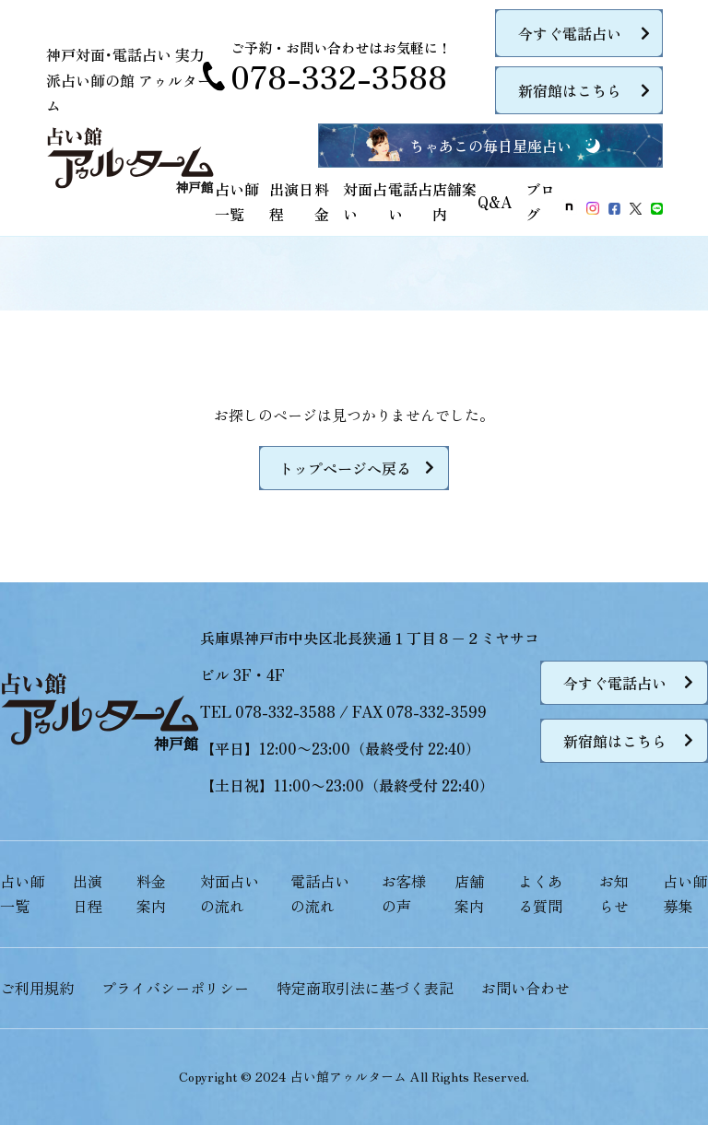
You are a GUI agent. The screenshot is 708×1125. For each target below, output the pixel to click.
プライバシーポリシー (175, 988)
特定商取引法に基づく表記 (365, 988)
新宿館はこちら (569, 90)
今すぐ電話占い (569, 33)
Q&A (495, 202)
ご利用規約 (37, 988)
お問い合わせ (525, 988)
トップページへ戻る (344, 468)
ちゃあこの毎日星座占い (490, 146)
